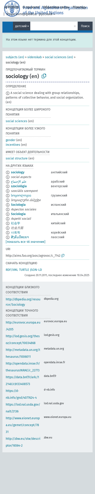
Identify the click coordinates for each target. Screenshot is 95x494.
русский (45, 14)
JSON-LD (36, 270)
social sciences (16, 121)
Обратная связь (56, 7)
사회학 (15, 232)
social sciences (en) (59, 57)
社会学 (15, 223)
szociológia (19, 186)
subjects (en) (15, 57)
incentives (13, 145)
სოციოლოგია (21, 195)
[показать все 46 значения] (25, 242)
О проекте (31, 7)
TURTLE (24, 270)
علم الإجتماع (19, 181)
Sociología (18, 205)
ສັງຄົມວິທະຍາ (20, 237)
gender (10, 140)
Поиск (85, 26)
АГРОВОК (11, 7)
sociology (17, 172)
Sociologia (18, 214)
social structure (17, 158)
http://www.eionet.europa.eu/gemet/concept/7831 (23, 425)
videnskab (34, 57)
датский (21, 26)
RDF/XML (12, 270)
